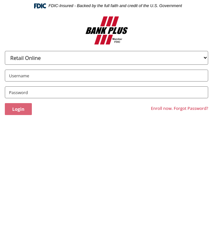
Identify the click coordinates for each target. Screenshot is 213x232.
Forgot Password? (191, 108)
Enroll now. (162, 108)
